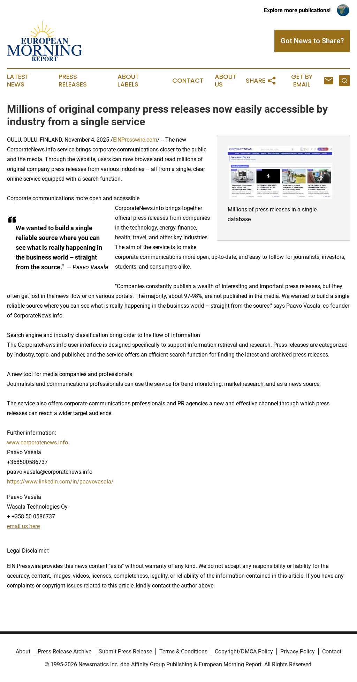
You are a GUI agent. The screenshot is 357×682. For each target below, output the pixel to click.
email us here (23, 526)
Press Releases (73, 80)
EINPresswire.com (135, 139)
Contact (188, 80)
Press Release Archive (64, 651)
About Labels (128, 80)
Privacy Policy (297, 651)
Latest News (18, 80)
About (23, 651)
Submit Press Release (125, 651)
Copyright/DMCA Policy (244, 651)
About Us (225, 80)
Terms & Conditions (183, 651)
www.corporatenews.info (37, 442)
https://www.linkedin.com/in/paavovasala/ (60, 481)
